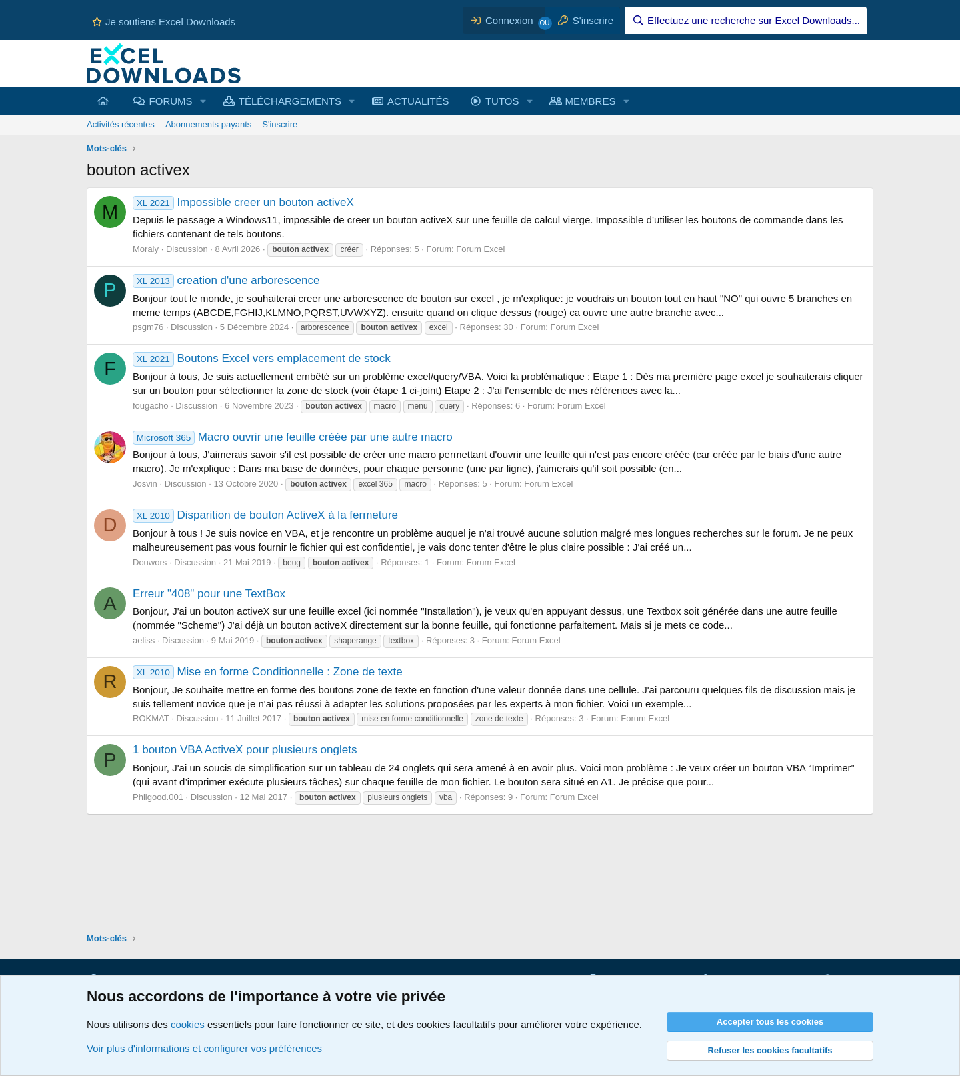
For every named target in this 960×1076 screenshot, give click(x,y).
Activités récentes (121, 124)
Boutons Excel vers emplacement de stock (262, 358)
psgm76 (148, 327)
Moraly (146, 249)
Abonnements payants (208, 124)
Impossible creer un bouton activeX (243, 202)
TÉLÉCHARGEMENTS (290, 101)
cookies (188, 1024)
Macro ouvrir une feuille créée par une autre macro (293, 437)
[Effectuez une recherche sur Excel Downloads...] (746, 20)
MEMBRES (590, 101)
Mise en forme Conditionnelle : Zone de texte (268, 671)
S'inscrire (279, 124)
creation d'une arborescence (226, 280)
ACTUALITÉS (418, 101)
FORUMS (171, 101)
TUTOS (502, 101)
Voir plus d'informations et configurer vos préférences (204, 1048)
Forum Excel (480, 249)
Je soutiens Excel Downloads (163, 21)
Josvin (145, 484)
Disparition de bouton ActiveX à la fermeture (265, 515)
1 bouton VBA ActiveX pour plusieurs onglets (245, 749)
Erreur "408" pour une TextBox (209, 593)
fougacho (151, 406)
